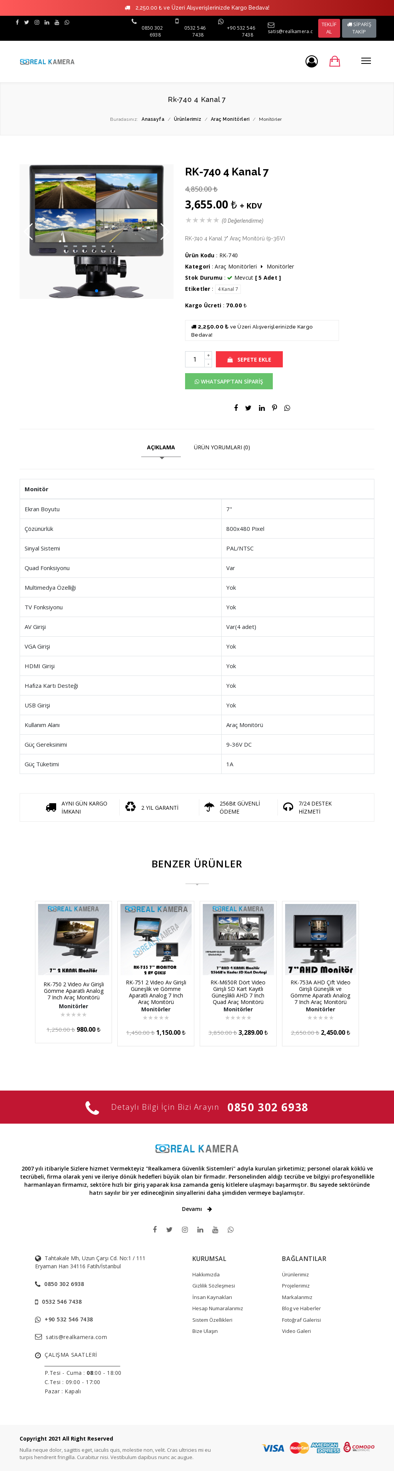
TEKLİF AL (329, 28)
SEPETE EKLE (249, 359)
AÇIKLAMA (161, 447)
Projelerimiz (296, 1285)
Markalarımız (297, 1297)
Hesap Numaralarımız (217, 1308)
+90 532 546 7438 (69, 1319)
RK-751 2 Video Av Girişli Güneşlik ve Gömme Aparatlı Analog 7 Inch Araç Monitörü (156, 992)
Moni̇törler (280, 266)
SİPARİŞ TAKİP (359, 28)
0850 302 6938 (268, 1107)
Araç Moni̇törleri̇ (237, 266)
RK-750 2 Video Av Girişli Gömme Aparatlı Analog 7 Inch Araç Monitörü (73, 991)
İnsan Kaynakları (212, 1297)
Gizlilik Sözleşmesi (213, 1285)
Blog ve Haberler (301, 1308)
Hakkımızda (206, 1274)
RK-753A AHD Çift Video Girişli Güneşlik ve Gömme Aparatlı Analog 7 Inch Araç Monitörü (320, 992)
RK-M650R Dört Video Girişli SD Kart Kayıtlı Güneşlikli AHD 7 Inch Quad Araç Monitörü (237, 992)
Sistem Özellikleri (212, 1319)
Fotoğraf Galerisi (301, 1319)
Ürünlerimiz (295, 1274)
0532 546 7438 (194, 31)
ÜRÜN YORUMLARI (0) (222, 447)
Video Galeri (296, 1331)
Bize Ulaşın (205, 1331)
